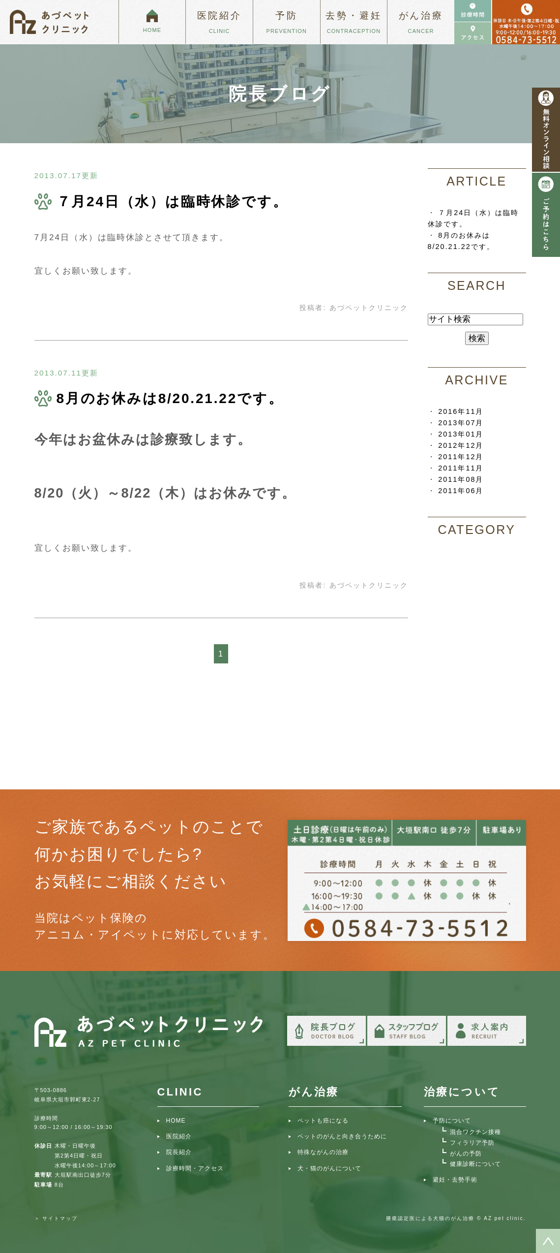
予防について (452, 1120)
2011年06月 (460, 491)
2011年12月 (460, 457)
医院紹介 (179, 1136)
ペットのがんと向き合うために (342, 1136)
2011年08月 (460, 479)
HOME (176, 1120)
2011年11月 (460, 468)
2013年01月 (460, 434)
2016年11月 (460, 411)
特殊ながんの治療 (323, 1152)
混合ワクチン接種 (475, 1131)
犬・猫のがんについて (329, 1168)
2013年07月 (460, 423)
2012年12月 (460, 445)
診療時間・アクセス (195, 1168)
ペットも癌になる (323, 1120)
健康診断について (475, 1163)
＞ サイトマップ (56, 1218)
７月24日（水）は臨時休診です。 (172, 201)
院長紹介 (179, 1152)
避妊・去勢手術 (455, 1179)
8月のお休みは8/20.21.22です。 (170, 398)
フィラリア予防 (472, 1142)
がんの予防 (466, 1153)
